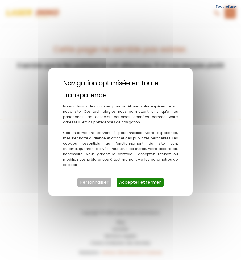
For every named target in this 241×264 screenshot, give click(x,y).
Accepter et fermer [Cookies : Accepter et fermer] (140, 182)
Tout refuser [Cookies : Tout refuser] (226, 6)
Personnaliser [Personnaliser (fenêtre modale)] (94, 182)
